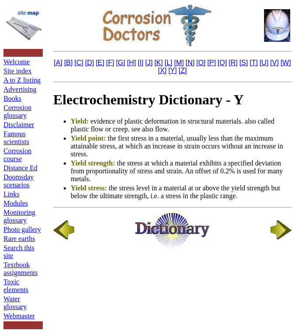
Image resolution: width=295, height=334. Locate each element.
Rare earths (19, 238)
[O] (201, 62)
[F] (110, 62)
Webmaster (19, 316)
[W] (286, 62)
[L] (168, 62)
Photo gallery (22, 229)
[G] (120, 62)
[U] (264, 62)
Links (11, 194)
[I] (140, 62)
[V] (274, 62)
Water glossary (15, 302)
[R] (233, 62)
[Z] (182, 70)
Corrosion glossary (17, 111)
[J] (149, 62)
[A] (58, 62)
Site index (17, 71)
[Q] (222, 62)
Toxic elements (15, 285)
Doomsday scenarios (18, 181)
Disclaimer (18, 124)
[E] (100, 62)
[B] (68, 62)
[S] (243, 62)
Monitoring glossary (19, 216)
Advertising (20, 89)
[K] (158, 62)
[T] (254, 62)
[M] (179, 62)
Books (12, 98)
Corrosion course (17, 154)
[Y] (172, 70)
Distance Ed (20, 168)
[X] (162, 70)
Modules (15, 203)
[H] (131, 62)
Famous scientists (16, 137)
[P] (211, 62)
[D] (89, 62)
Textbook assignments (20, 268)
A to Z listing (22, 80)
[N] (189, 62)
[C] (78, 62)
